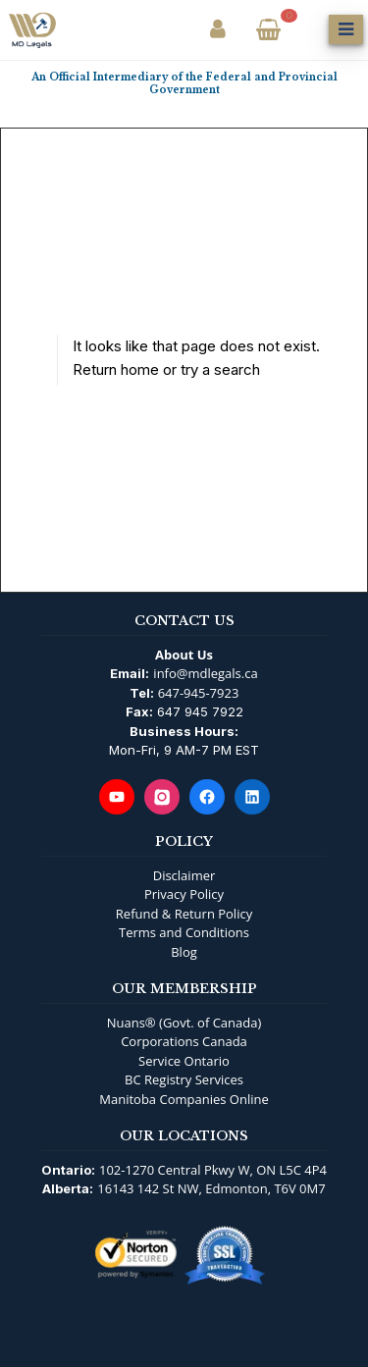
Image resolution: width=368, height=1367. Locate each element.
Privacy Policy (184, 894)
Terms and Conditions (184, 932)
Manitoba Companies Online (183, 1099)
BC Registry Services (184, 1079)
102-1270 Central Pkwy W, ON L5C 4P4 (213, 1170)
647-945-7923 (198, 693)
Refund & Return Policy (184, 913)
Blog (184, 952)
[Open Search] (307, 29)
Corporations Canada (184, 1041)
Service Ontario (184, 1061)
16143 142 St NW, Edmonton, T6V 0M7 (211, 1188)
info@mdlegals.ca (205, 673)
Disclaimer (184, 875)
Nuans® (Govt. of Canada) (184, 1022)
